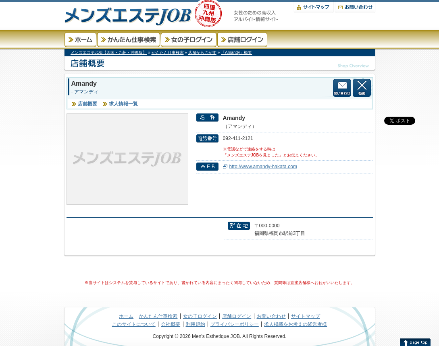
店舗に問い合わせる (342, 88)
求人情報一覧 (123, 104)
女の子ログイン (188, 39)
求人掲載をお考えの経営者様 (295, 324)
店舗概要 (87, 104)
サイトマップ (313, 6)
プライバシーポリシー (234, 324)
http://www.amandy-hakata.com (263, 166)
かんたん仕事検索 (128, 39)
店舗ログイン (242, 39)
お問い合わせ (355, 6)
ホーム (80, 39)
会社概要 (170, 324)
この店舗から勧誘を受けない (362, 88)
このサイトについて (134, 324)
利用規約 (195, 324)
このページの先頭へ (415, 342)
